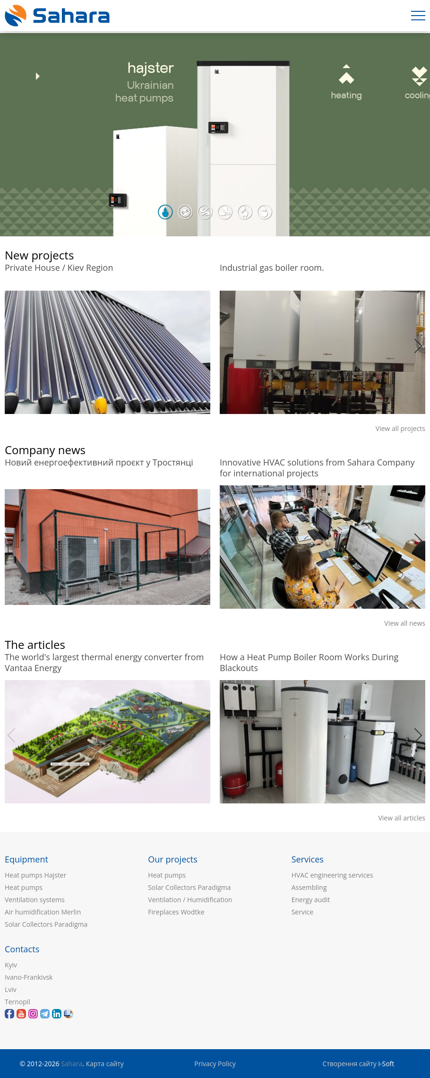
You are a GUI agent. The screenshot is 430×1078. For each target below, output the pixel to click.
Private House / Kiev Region (59, 267)
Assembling (309, 887)
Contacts (22, 949)
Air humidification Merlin (43, 911)
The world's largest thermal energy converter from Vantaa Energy (104, 661)
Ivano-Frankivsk (28, 977)
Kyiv (11, 964)
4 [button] (224, 212)
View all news (404, 623)
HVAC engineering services (332, 875)
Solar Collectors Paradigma (46, 924)
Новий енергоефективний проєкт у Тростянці (99, 462)
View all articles (401, 817)
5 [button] (244, 212)
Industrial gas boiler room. (272, 267)
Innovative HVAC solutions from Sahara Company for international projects (317, 466)
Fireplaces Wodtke (176, 911)
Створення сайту (349, 1063)
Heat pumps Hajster (35, 875)
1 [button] (165, 212)
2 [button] (185, 212)
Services (308, 859)
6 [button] (264, 212)
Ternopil (17, 1001)
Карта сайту (105, 1063)
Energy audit (311, 899)
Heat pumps (24, 887)
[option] (215, 134)
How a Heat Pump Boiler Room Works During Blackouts (309, 661)
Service (302, 911)
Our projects (173, 859)
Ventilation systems (35, 899)
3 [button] (205, 212)
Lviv (11, 989)
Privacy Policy (214, 1063)
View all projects (400, 428)
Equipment (26, 859)
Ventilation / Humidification (190, 899)
